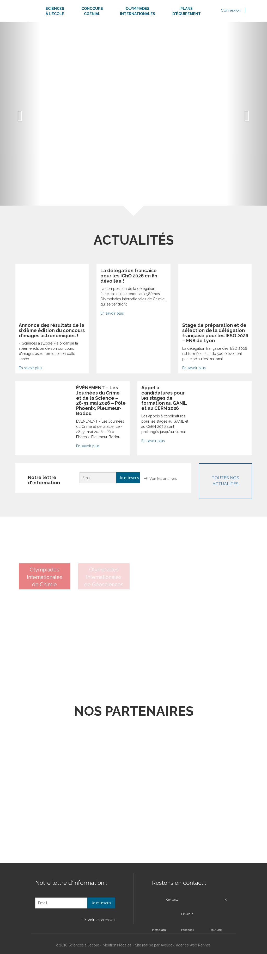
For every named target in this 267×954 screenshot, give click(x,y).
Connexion (231, 10)
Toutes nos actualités (225, 480)
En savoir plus (30, 368)
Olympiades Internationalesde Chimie (44, 577)
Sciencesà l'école (55, 11)
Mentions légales (117, 945)
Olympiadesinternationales (137, 11)
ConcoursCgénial (92, 11)
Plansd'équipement (186, 11)
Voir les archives (163, 478)
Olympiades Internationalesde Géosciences (103, 577)
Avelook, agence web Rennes (186, 945)
